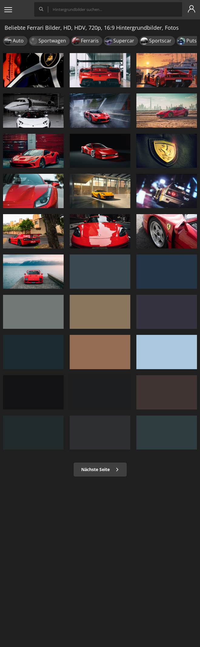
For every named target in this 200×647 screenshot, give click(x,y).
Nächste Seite (100, 469)
